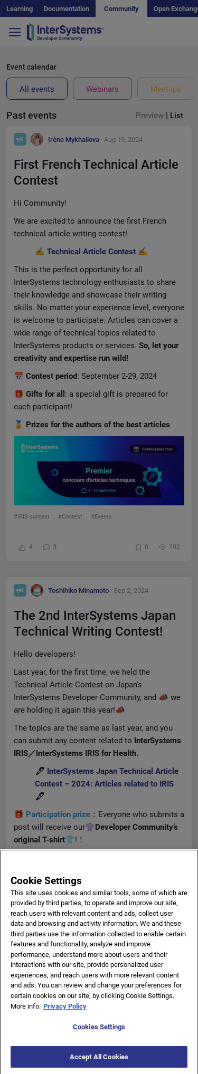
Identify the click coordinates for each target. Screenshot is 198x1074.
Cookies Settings (99, 1035)
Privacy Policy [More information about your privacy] (65, 1014)
